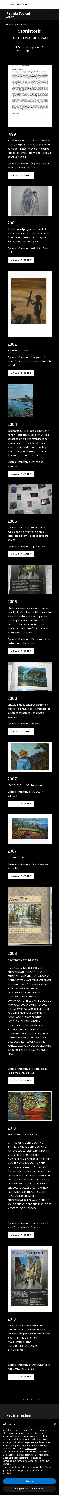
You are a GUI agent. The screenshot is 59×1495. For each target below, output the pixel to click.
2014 (26, 51)
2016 (44, 47)
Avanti (38, 1399)
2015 (19, 51)
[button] (54, 1424)
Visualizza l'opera (21, 175)
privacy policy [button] (9, 1436)
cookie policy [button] (31, 1448)
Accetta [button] (29, 1481)
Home (9, 24)
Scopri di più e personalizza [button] (29, 1488)
